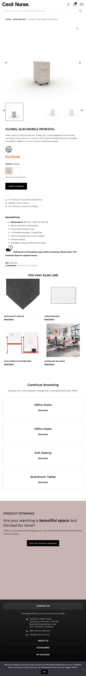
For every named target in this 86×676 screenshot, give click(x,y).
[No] (82, 668)
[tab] (43, 605)
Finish (8, 164)
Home (8, 19)
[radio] (8, 170)
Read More (9, 319)
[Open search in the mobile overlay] (43, 10)
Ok (44, 672)
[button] (6, 63)
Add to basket (16, 185)
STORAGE (33, 265)
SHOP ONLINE (19, 19)
